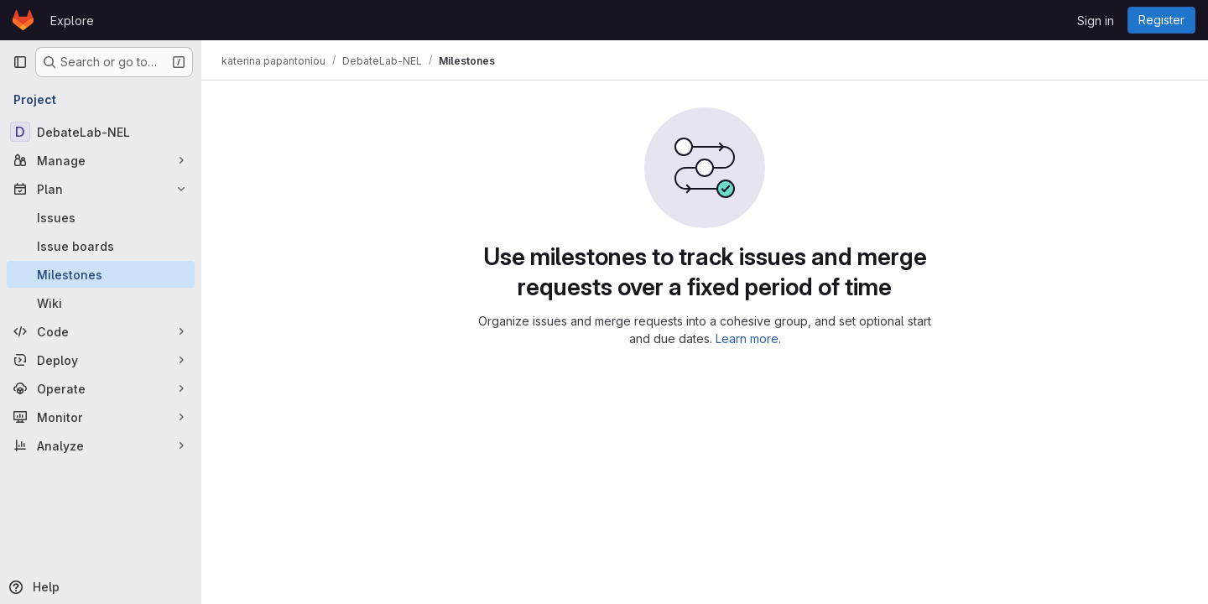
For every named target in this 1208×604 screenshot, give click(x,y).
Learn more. (748, 338)
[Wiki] (101, 302)
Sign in (1095, 20)
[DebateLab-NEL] (101, 131)
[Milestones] (101, 274)
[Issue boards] (101, 245)
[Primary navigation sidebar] (20, 62)
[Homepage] (23, 20)
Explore (72, 20)
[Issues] (101, 217)
